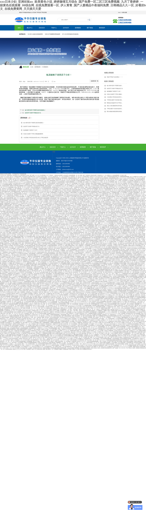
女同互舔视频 (53, 209)
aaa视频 (14, 236)
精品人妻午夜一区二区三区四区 (22, 187)
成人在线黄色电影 (83, 276)
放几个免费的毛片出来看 (136, 176)
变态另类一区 (96, 205)
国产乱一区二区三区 (8, 224)
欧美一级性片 (11, 270)
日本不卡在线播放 (69, 259)
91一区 (12, 269)
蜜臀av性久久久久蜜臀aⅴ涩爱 (67, 292)
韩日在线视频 (65, 237)
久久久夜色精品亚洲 (60, 338)
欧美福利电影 (90, 225)
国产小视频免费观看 (93, 285)
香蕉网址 (44, 211)
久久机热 (4, 305)
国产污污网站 (13, 286)
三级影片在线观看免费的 (131, 235)
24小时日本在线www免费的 (17, 213)
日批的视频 (15, 232)
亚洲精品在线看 (85, 241)
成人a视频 (54, 191)
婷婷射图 (82, 215)
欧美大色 (89, 314)
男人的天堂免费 (78, 278)
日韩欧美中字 (50, 184)
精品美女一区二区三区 (89, 328)
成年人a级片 (29, 201)
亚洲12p (40, 342)
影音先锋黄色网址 (131, 312)
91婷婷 (53, 265)
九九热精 (78, 205)
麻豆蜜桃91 (5, 264)
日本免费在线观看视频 (49, 253)
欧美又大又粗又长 (49, 280)
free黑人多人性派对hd (75, 219)
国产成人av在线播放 (21, 285)
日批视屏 (87, 259)
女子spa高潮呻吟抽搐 (42, 272)
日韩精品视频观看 (58, 211)
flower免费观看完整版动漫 (103, 269)
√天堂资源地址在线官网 (134, 212)
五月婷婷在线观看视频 (82, 265)
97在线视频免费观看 (7, 184)
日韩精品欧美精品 (52, 219)
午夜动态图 (138, 320)
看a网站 (132, 306)
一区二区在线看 (6, 209)
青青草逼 (27, 208)
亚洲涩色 (88, 180)
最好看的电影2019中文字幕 (44, 283)
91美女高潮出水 (113, 324)
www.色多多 (29, 207)
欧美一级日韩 (134, 305)
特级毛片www (61, 223)
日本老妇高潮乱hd (52, 244)
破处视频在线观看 (130, 213)
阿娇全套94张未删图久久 (13, 199)
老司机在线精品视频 (80, 240)
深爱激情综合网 (108, 249)
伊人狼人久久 (76, 255)
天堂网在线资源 (97, 251)
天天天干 (30, 203)
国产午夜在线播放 (125, 211)
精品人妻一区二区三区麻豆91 (51, 292)
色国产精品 (37, 296)
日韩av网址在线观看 (25, 205)
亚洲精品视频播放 (81, 180)
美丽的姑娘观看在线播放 (131, 190)
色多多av (70, 200)
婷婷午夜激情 (20, 305)
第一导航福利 (86, 183)
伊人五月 (13, 310)
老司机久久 (19, 261)
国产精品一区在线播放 (91, 184)
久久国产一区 (44, 305)
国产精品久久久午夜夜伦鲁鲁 (67, 284)
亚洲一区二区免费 (89, 232)
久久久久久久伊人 (96, 200)
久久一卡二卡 (123, 345)
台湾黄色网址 (56, 251)
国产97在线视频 (54, 255)
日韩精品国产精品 (105, 309)
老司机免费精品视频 (71, 213)
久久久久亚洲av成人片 (65, 260)
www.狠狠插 (26, 264)
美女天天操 (132, 239)
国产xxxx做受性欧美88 (96, 259)
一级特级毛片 (88, 252)
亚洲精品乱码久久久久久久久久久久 (61, 187)
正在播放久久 (85, 300)
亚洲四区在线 (24, 203)
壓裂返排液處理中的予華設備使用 (115, 103)
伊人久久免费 (99, 324)
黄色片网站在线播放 (96, 183)
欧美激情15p (67, 176)
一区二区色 (50, 211)
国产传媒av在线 (53, 223)
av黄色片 (31, 304)
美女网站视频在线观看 (30, 245)
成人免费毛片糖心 (57, 346)
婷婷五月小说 (6, 220)
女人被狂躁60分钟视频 (76, 225)
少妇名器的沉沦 (127, 289)
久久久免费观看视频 (44, 255)
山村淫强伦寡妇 (104, 186)
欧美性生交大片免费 (115, 191)
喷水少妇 (49, 191)
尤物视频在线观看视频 (63, 219)
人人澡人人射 (5, 259)
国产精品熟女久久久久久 (57, 256)
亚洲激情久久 (125, 233)
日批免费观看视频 (112, 304)
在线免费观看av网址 (114, 178)
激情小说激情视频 (6, 336)
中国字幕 (57, 235)
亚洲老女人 (39, 333)
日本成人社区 (70, 329)
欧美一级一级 (30, 296)
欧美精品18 (35, 298)
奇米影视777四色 (50, 179)
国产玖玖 (137, 198)
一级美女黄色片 (50, 338)
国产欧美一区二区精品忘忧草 (95, 268)
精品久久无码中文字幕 (39, 337)
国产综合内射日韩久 (74, 179)
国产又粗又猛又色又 (50, 268)
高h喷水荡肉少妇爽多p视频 (137, 200)
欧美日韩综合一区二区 (121, 212)
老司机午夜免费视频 (126, 259)
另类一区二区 (44, 247)
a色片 (67, 223)
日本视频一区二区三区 (65, 345)
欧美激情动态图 (95, 191)
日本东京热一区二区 (70, 231)
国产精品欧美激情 (100, 221)
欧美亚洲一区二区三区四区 (80, 272)
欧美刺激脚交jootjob (36, 211)
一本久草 (49, 176)
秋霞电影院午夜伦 (24, 180)
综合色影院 (97, 244)
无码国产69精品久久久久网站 (58, 243)
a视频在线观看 (15, 296)
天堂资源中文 (129, 309)
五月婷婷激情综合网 (99, 236)
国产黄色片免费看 (16, 336)
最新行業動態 (109, 81)
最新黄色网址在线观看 (46, 281)
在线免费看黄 (29, 215)
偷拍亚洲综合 (49, 275)
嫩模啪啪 (29, 263)
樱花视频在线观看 (66, 263)
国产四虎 (43, 312)
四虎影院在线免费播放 (92, 188)
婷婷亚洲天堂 (137, 180)
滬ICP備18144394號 (66, 160)
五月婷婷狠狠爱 (132, 224)
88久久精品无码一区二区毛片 (81, 247)
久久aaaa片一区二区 (65, 225)
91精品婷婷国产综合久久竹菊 (87, 217)
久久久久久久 (123, 178)
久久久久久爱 (114, 183)
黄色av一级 (19, 178)
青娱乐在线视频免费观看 (30, 342)
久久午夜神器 (22, 216)
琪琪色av (4, 188)
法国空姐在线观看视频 (85, 235)
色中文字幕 (22, 326)
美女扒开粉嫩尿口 (43, 290)
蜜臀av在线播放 (79, 336)
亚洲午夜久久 (92, 194)
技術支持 (42, 28)
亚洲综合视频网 (54, 260)
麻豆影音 (81, 269)
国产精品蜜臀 (118, 205)
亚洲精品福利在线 (60, 204)
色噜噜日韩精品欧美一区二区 (77, 233)
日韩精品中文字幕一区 (108, 255)
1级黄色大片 (104, 205)
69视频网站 (52, 196)
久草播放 (94, 249)
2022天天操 (132, 179)
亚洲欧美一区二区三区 (126, 209)
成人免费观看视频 (31, 216)
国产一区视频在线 (75, 187)
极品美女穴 (137, 288)
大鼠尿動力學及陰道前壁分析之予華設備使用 (35, 137)
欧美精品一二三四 (27, 194)
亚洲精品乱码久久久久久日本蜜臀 (36, 179)
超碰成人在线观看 (45, 256)
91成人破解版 (83, 330)
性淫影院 (110, 280)
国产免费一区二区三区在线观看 (31, 322)
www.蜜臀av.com (140, 322)
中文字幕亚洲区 (4, 265)
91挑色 (21, 300)
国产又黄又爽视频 (18, 249)
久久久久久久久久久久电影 (114, 286)
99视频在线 (141, 276)
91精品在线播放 (23, 294)
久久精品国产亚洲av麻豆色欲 (23, 310)
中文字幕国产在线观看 (85, 191)
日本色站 (81, 227)
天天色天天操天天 (122, 324)
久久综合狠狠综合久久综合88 (36, 192)
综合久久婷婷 (67, 191)
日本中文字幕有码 (127, 205)
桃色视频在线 (125, 237)
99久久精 (32, 241)
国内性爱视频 (41, 306)
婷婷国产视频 (73, 203)
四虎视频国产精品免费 (99, 195)
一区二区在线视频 (76, 204)
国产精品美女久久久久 (30, 229)
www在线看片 (66, 196)
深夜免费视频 (32, 253)
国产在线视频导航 (92, 294)
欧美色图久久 (8, 322)
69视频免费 (125, 273)
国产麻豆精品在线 (18, 245)
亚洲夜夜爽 (59, 298)
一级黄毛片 (40, 328)
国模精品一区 (105, 314)
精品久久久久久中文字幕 (89, 344)
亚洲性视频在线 (95, 304)
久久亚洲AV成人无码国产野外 (120, 265)
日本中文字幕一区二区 (76, 298)
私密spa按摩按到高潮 (10, 219)
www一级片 (103, 300)
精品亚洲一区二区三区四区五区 (32, 302)
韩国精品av (123, 320)
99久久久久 (131, 219)
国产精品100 (59, 252)
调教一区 (121, 220)
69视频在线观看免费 (14, 316)
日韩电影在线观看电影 (78, 232)
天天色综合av (62, 288)
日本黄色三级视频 (109, 236)
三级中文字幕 (123, 248)
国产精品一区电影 (7, 179)
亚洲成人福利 (37, 244)
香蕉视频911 (137, 192)
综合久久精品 (8, 183)
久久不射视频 (15, 205)
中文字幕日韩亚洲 (112, 278)
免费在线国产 (48, 186)
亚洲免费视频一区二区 (31, 272)
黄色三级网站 (65, 192)
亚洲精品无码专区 (121, 216)
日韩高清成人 (138, 195)
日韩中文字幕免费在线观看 (56, 201)
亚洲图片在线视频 (24, 199)
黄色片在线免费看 (115, 211)
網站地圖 (124, 12)
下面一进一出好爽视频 (72, 183)
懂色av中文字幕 (57, 217)
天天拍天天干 (108, 302)
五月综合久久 (59, 196)
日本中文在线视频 (73, 290)
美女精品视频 (138, 265)
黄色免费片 (65, 278)
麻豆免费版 (97, 338)
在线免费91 (82, 184)
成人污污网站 (14, 290)
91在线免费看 (24, 259)
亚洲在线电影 (32, 300)
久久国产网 (56, 225)
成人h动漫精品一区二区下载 (83, 186)
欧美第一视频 (84, 187)
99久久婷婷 (99, 344)
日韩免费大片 (111, 296)
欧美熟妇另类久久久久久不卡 (16, 182)
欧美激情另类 (25, 212)
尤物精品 (68, 208)
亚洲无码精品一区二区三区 (134, 178)
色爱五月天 (73, 265)
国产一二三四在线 (74, 276)
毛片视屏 (101, 333)
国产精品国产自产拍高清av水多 (71, 201)
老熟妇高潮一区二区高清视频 (118, 213)
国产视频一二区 (85, 255)
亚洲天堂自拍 (63, 239)
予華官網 (38, 12)
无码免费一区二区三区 (126, 277)
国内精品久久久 (35, 208)
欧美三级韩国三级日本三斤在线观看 (32, 183)
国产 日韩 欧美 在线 (110, 284)
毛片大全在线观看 (136, 283)
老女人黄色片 (8, 216)
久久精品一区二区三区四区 (132, 228)
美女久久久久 (93, 215)
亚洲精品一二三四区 (35, 261)
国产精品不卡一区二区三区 (113, 198)
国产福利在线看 (40, 236)
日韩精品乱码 (45, 196)
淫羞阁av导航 (98, 204)
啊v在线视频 (45, 204)
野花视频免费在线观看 (14, 268)
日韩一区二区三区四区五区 (109, 235)
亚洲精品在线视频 (97, 314)
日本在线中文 (126, 196)
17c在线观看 (130, 216)
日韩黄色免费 (114, 310)
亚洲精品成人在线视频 (52, 276)
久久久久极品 (35, 332)
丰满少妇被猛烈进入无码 (77, 263)
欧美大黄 (37, 281)
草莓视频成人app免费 (56, 192)
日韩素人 (138, 280)
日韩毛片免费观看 (108, 330)
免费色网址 (58, 278)
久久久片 (15, 223)
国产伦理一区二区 (38, 257)
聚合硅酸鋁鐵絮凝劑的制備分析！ (115, 111)
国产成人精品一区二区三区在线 (86, 178)
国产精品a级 (37, 329)
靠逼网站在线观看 (108, 285)
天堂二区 (9, 302)
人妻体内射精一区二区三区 (111, 190)
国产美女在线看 (15, 231)
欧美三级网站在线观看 (108, 344)
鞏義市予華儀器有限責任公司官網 (27, 12)
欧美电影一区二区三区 (91, 326)
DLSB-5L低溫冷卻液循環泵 (35, 34)
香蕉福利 (119, 219)
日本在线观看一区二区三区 (85, 249)
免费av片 (13, 278)
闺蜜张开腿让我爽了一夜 (125, 188)
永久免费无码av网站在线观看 (67, 264)
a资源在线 (16, 330)
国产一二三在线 (13, 276)
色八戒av (138, 207)
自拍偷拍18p (109, 199)
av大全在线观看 (72, 199)
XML (119, 12)
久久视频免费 (32, 212)
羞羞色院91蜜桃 (97, 296)
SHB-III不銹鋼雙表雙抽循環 (52, 34)
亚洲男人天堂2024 (99, 190)
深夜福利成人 (29, 267)
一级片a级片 (140, 301)
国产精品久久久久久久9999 (71, 194)
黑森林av (110, 290)
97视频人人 (66, 216)
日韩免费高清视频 (55, 207)
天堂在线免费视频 (121, 326)
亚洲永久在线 (92, 269)
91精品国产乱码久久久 (24, 232)
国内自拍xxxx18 (91, 306)
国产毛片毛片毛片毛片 (50, 298)
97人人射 (142, 298)
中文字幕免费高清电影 (30, 236)
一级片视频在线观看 (107, 204)
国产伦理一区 (48, 251)
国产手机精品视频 (65, 257)
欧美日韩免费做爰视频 (58, 195)
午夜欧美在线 (10, 195)
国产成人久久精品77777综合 (136, 317)
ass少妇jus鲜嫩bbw (84, 179)
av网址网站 (124, 286)
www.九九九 (103, 283)
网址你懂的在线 (12, 261)
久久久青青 (117, 280)
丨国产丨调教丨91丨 (100, 196)
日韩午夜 (78, 332)
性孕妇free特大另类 (12, 292)
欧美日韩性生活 (72, 205)
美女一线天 (83, 286)
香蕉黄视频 (30, 268)
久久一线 (63, 208)
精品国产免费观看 (136, 225)
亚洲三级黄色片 (70, 251)
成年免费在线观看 (114, 227)
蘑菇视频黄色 (32, 195)
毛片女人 (5, 182)
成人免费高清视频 (125, 231)
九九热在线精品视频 (112, 228)
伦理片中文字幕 (40, 220)
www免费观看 (87, 263)
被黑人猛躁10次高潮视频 (16, 283)
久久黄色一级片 (106, 232)
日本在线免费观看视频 (93, 341)
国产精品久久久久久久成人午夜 (125, 278)
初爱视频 (3, 306)
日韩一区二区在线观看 (25, 217)
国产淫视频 (39, 199)
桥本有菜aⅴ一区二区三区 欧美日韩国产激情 (87, 231)
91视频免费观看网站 (52, 245)
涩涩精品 (14, 284)
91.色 (3, 183)
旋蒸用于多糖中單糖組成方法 (33, 112)
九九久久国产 (35, 178)
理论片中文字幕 (57, 228)
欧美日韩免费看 (20, 196)
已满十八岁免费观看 (104, 231)
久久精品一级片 (77, 212)
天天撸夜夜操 (80, 340)
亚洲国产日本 (57, 241)
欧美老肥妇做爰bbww (63, 269)
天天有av (114, 256)
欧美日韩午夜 (98, 232)
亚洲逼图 (60, 244)
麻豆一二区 (3, 195)
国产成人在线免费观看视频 (106, 188)
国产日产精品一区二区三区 (93, 308)
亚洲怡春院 (76, 217)
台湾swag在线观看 (71, 180)
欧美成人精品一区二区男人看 (67, 198)
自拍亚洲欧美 (28, 224)
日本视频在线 (135, 338)
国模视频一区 (13, 240)
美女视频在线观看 (110, 196)
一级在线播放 (102, 228)
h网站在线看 (18, 317)
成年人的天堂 (110, 300)
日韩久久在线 (63, 301)
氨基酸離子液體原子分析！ (30, 130)
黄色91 (8, 235)
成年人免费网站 (21, 292)
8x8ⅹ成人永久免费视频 (126, 194)
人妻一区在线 (48, 228)
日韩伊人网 (37, 304)
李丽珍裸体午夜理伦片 (30, 243)
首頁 (19, 28)
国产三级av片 (87, 200)
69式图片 (2, 257)
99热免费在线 (129, 342)
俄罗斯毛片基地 (114, 200)
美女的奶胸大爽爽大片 (81, 198)
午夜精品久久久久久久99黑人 (52, 284)
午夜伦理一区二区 (128, 186)
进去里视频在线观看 (42, 225)
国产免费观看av (19, 188)
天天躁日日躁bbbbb (115, 231)
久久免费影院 (120, 241)
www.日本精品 (95, 263)
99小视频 (79, 192)
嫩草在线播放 (101, 305)
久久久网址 (47, 192)
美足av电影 (86, 309)
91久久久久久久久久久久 (38, 251)
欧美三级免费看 (102, 198)
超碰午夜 (115, 188)
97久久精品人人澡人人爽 (111, 294)
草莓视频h (130, 285)
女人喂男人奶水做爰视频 (88, 212)
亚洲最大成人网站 (50, 229)
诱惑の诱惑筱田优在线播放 (65, 300)
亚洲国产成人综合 (83, 194)
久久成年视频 (78, 182)
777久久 (45, 328)
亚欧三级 (26, 300)
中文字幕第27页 (31, 294)
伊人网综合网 (48, 270)
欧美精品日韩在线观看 (83, 312)
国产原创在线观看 (87, 316)
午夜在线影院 (3, 332)
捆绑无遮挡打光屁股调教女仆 (135, 245)
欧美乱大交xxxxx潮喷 (54, 310)
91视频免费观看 (125, 201)
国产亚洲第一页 (113, 187)
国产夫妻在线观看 (110, 212)
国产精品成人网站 (21, 219)
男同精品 (41, 208)
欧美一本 (39, 195)
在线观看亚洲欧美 (72, 178)
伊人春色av (69, 207)
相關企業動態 (109, 73)
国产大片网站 (90, 196)
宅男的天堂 (52, 204)
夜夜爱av (85, 285)
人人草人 (142, 290)
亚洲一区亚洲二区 (18, 301)
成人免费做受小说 (17, 322)
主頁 (31, 67)
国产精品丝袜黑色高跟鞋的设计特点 (73, 195)
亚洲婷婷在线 (105, 194)
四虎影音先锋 (75, 191)
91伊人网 (80, 183)
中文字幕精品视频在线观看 (110, 292)
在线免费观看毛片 (138, 255)
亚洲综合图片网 (107, 268)
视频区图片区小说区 (140, 328)
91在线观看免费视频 (46, 187)
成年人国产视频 (104, 187)
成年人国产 (105, 252)
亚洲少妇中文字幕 (13, 200)
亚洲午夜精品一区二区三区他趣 (131, 316)
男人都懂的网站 (135, 211)
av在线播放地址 (48, 346)
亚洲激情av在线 (47, 239)
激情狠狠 (44, 237)
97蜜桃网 (63, 251)
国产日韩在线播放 (107, 215)
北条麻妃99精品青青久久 (40, 233)
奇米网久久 (116, 215)
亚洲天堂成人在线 (62, 209)
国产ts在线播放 (44, 201)
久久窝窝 (109, 243)
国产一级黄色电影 (89, 257)
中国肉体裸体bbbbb (47, 188)
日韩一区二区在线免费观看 (49, 183)
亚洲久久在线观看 (41, 240)
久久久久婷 (37, 203)
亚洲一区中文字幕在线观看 (23, 265)
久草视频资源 (46, 199)
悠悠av (132, 281)
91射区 (18, 248)
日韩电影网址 (111, 318)
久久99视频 (121, 187)
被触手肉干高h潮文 (96, 235)
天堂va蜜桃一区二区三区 (63, 330)
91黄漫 (115, 290)
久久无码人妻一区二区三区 (16, 251)
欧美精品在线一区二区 (118, 302)
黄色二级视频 (4, 208)
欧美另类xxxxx (45, 261)
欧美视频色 (49, 273)
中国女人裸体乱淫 (52, 182)
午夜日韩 (5, 298)
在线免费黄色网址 (88, 195)
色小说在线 (18, 344)
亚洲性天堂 (98, 288)
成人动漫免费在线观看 (138, 236)
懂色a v (12, 340)
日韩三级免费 (85, 270)
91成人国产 (46, 180)
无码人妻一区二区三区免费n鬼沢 (103, 217)
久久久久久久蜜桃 (40, 276)
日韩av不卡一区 (31, 320)
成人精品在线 (75, 208)
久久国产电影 (33, 180)
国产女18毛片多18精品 (135, 233)
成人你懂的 (86, 182)
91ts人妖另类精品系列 (82, 224)
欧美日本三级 (52, 247)
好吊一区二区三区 (43, 318)
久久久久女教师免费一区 (53, 301)
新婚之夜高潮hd (15, 217)
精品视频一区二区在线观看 (112, 229)
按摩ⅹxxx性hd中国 (35, 289)
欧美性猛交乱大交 (55, 199)
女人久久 (48, 345)
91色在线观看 (80, 199)
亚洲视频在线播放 (99, 257)
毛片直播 (108, 247)
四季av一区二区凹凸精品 (80, 188)
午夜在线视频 (124, 198)
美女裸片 (47, 317)
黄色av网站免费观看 (133, 273)
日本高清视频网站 (129, 220)
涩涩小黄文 (135, 240)
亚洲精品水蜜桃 (101, 229)
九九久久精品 (24, 248)
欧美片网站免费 (120, 253)
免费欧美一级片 (127, 204)
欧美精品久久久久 (22, 252)
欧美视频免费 (93, 312)
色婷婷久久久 (92, 298)
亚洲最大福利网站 (135, 184)
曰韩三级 (84, 306)
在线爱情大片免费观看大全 (134, 182)
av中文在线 (79, 305)
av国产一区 (31, 259)
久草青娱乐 (37, 213)
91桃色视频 (132, 256)
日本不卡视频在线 (103, 276)
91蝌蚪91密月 (106, 310)
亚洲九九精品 (134, 241)
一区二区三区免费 (92, 272)
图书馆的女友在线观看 (44, 198)
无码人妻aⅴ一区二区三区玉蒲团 (64, 229)
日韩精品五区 (13, 228)
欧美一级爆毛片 (12, 253)
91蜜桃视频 (36, 268)
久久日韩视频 (123, 192)
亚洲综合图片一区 (105, 209)
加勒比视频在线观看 (124, 200)
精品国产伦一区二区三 (136, 249)
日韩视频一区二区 (68, 211)
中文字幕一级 (101, 272)
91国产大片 (3, 176)
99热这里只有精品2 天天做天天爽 (15, 233)
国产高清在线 (37, 247)
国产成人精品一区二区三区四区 (52, 224)
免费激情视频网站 (26, 332)
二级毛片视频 (46, 209)
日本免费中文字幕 (136, 204)
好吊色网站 (88, 233)
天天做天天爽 (117, 300)
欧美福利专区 (121, 228)
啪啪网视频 (53, 180)
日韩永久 (34, 283)
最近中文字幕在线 (61, 180)
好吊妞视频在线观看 (97, 267)
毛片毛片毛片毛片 (32, 252)
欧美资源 (76, 220)
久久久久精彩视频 (109, 223)
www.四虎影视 (27, 182)
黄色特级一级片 (45, 289)
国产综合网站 (140, 345)
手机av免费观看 (130, 296)
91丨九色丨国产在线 (64, 215)
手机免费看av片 (126, 300)
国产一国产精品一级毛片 (76, 309)
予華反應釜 (44, 12)
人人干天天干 (98, 280)
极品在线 (65, 252)
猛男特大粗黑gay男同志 (104, 192)
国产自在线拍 (6, 340)
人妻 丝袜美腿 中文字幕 (45, 227)
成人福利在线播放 (94, 241)
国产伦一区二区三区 (34, 338)
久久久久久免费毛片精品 (65, 318)
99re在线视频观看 (52, 302)
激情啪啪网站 (45, 288)
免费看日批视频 (46, 259)
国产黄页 (95, 277)
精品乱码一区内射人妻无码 (54, 237)
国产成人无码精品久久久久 (20, 204)
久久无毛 (65, 306)
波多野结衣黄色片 (60, 183)
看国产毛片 (130, 288)
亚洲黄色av (29, 292)
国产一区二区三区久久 (20, 198)
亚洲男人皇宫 (137, 278)
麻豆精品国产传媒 (55, 198)
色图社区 (9, 280)
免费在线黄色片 (86, 207)
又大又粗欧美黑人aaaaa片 (59, 186)
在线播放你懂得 (130, 195)
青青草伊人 (83, 229)
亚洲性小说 (108, 195)
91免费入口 (88, 267)
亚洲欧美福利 (129, 255)
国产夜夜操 (57, 248)
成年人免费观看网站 (16, 237)
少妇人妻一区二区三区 (48, 194)
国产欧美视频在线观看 (133, 208)
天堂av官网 (70, 275)
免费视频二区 (138, 304)
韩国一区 (41, 298)
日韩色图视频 (12, 229)
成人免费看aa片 (71, 186)
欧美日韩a (121, 190)
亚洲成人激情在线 (67, 190)
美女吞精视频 (137, 313)
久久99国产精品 (138, 333)
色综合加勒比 (23, 255)
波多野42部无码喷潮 (129, 187)
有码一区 (98, 194)
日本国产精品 (119, 196)
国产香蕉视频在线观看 (122, 256)
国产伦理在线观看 (104, 253)
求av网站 (41, 224)
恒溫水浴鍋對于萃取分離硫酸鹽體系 (33, 134)
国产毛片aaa (103, 243)
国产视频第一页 (36, 275)
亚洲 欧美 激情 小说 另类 (71, 267)
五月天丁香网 (48, 309)
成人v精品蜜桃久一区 (23, 227)
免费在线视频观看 (38, 267)
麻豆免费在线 (52, 330)
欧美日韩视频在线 (35, 187)
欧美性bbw (16, 216)
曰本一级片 (141, 326)
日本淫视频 (5, 272)
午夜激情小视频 (58, 349)
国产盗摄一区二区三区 (70, 261)
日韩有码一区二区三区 (76, 176)
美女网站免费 (37, 237)
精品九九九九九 (55, 294)
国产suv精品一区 (54, 288)
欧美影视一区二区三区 (85, 293)
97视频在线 (57, 208)
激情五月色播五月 (125, 281)
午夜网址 (122, 227)
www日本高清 (134, 217)
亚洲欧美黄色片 (40, 300)
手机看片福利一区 (36, 278)
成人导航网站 (95, 208)
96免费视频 (29, 341)
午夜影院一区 (111, 205)
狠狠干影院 (48, 337)
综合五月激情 (134, 300)
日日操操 (105, 225)
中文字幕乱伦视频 (4, 240)
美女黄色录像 (15, 255)
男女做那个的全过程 (12, 227)
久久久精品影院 (132, 275)
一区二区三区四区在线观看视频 (92, 289)
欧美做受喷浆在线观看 (23, 241)
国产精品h (85, 278)
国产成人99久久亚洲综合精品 (20, 179)
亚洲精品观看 (112, 241)
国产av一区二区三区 (7, 314)
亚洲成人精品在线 (118, 305)
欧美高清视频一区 (37, 194)
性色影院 (48, 265)
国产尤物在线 (17, 318)
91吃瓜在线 (14, 280)
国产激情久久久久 (53, 290)
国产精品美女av (132, 301)
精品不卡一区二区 (52, 213)
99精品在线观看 (6, 269)
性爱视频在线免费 (110, 184)
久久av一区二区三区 (63, 276)
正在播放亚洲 (109, 306)
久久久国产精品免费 (81, 333)
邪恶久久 (27, 316)
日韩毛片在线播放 (118, 204)
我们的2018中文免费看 (23, 240)
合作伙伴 (66, 28)
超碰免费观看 (63, 199)
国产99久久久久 (120, 235)
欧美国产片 (31, 329)
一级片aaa (105, 324)
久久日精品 (54, 269)
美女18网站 (42, 345)
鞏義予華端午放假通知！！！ (115, 77)
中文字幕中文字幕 (74, 215)
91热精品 (46, 200)
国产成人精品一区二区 (91, 340)
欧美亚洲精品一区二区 (14, 277)
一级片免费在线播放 (106, 260)
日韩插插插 (110, 245)
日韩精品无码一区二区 (37, 310)
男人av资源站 (130, 304)
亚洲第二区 (138, 199)
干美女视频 (74, 196)
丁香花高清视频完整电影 (111, 221)
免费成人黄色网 (138, 216)
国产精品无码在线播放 (104, 277)
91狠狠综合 (111, 207)
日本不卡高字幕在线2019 (8, 260)
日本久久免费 (98, 322)
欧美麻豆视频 (33, 264)
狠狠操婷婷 (37, 215)
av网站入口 (33, 199)
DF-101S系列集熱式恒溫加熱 (70, 34)
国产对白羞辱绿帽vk (36, 196)
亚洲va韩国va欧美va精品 (33, 285)
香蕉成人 (92, 203)
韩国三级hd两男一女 (54, 264)
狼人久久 (105, 280)
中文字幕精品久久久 (95, 182)
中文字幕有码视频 (119, 344)
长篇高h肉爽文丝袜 (42, 252)
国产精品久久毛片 (11, 201)
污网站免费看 (73, 192)
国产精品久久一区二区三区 (34, 204)
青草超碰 (57, 312)
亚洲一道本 (103, 176)
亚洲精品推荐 (114, 247)
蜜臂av (71, 247)
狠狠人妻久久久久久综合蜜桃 (39, 182)
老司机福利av (103, 244)
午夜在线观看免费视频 (39, 186)
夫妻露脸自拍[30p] (83, 220)
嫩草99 (30, 256)
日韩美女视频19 (27, 178)
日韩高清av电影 (65, 228)
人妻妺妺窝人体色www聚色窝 (25, 223)
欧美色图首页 (126, 340)
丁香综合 (48, 232)
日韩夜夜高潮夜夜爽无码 (113, 176)
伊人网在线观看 (106, 200)
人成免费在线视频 (42, 248)
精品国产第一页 (126, 184)
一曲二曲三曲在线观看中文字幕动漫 (82, 346)
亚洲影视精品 (77, 209)
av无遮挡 (115, 245)
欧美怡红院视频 (138, 342)
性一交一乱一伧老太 (95, 309)
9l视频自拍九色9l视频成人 (14, 273)
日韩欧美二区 (10, 301)
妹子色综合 (61, 191)
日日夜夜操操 (63, 178)
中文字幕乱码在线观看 (97, 180)
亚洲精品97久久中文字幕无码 (44, 216)
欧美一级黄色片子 (127, 203)
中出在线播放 (62, 344)
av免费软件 (113, 216)
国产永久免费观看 (123, 245)
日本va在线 (78, 321)
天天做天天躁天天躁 (41, 176)
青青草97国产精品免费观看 (17, 186)
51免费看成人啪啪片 (23, 276)
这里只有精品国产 (119, 236)
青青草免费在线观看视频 (48, 278)
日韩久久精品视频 (94, 179)
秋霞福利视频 (55, 227)
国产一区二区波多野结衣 (46, 203)
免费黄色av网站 (8, 204)
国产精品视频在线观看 (89, 310)
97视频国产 (97, 334)
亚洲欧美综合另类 (88, 336)
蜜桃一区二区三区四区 (120, 182)
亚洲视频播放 (73, 249)
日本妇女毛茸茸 (13, 272)
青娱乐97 (92, 176)
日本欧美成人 (108, 201)
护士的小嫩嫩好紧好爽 (103, 227)
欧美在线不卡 (141, 264)
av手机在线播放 (138, 281)
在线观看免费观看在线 (82, 213)
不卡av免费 (33, 200)
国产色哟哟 (20, 264)
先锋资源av (135, 203)
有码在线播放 (5, 281)
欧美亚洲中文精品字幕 (32, 198)
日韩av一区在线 (125, 260)
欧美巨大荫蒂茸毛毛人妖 (17, 209)
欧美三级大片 (10, 176)
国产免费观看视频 (11, 190)
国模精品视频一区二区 (85, 208)
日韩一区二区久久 (9, 192)
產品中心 (30, 28)
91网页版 (36, 269)
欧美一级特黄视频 (95, 201)
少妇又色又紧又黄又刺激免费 (59, 281)
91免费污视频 (14, 243)
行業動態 (45, 67)
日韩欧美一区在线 (38, 293)
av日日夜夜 (137, 344)
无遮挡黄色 (8, 194)
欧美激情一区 (113, 180)
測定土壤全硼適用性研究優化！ (115, 105)
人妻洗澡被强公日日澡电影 (88, 221)
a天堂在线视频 (37, 312)
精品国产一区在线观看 (114, 264)
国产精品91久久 (17, 275)
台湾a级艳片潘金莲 (68, 188)
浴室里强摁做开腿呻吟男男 (76, 223)
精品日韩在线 (50, 233)
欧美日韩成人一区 (123, 310)
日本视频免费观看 (74, 216)
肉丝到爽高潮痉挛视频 (54, 178)
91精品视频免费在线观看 (120, 288)
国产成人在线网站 (123, 183)
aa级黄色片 (126, 179)
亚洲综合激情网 (12, 221)
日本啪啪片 (22, 208)
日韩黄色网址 (39, 253)
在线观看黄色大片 (88, 338)
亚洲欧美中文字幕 (33, 227)
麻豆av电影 (7, 290)
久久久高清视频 (44, 330)
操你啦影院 (125, 224)
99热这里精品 (15, 244)
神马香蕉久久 (106, 216)
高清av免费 (128, 241)
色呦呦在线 (11, 321)
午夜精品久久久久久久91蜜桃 (53, 325)
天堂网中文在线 (31, 219)
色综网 (102, 201)
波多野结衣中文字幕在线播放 (98, 245)
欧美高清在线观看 (76, 260)
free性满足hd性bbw (17, 183)
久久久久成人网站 (124, 239)
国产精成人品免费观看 (121, 207)
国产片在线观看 (28, 186)
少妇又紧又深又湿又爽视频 (101, 178)
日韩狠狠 (29, 286)
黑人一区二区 (25, 195)
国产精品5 (127, 217)
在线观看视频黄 (43, 178)
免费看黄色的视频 (86, 209)
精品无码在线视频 (138, 186)
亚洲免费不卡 (100, 313)
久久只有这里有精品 (120, 255)
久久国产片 (116, 199)
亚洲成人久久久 (131, 207)
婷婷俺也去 (7, 309)
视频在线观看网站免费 (45, 231)
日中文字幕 (118, 184)
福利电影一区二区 (37, 209)
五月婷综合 (61, 221)
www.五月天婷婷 (95, 186)
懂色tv (20, 289)
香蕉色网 (18, 334)
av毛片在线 (45, 244)
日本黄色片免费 (96, 209)
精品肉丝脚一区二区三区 (61, 179)
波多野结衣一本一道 (58, 176)
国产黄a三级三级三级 (9, 285)
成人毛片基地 (69, 212)
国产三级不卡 (128, 244)
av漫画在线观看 (95, 283)
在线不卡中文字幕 (109, 261)
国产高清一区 (20, 229)
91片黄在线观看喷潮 (44, 260)
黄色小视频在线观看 (21, 270)
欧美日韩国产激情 (21, 201)
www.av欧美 (105, 259)
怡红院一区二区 (112, 219)
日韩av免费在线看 (134, 257)
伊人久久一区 (116, 243)
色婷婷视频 (111, 225)
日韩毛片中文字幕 (66, 236)
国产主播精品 (6, 215)
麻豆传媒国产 (8, 324)
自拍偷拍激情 (100, 298)
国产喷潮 (63, 207)
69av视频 (101, 285)
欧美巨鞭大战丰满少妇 (127, 191)
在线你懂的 (56, 188)
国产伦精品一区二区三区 (99, 317)
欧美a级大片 (18, 332)
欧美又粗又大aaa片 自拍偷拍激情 (110, 251)
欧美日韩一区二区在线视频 (108, 237)
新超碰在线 (128, 225)
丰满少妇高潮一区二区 (38, 284)
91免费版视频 (23, 231)
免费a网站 (132, 237)
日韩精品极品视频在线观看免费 (8, 329)
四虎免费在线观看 (13, 304)
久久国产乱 (120, 314)
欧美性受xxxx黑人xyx (64, 203)
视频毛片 (100, 215)
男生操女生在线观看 (15, 259)
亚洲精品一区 (17, 195)
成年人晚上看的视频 (114, 194)
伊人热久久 (73, 257)
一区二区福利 (78, 281)
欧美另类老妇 (56, 308)
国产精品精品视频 (96, 237)
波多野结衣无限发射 (87, 205)
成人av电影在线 (84, 216)
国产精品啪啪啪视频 (17, 194)
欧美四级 (24, 318)
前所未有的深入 (52, 252)
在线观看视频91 (100, 302)
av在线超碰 (24, 336)
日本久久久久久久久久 (28, 239)
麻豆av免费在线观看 (125, 229)
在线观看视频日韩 (93, 213)
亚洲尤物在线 (141, 286)
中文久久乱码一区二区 (130, 314)
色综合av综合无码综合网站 (95, 216)
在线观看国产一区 (95, 260)
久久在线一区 (17, 337)
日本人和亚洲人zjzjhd (134, 251)
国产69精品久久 (27, 251)
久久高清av (19, 278)
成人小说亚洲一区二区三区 (118, 195)
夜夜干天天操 (74, 244)
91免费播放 (78, 256)
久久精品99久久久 (105, 191)
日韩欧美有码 (46, 257)
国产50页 (135, 244)
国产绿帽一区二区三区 (104, 213)
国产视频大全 (94, 346)
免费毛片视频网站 (47, 195)
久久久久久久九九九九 (82, 302)
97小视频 (27, 196)
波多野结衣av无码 (74, 293)
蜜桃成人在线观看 (93, 276)
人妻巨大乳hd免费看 (82, 325)
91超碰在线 (40, 180)
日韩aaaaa (43, 232)
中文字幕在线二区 (46, 190)
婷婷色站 (46, 310)
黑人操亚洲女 (113, 334)
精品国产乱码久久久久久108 (102, 224)
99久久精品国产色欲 (120, 296)
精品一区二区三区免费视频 (107, 182)
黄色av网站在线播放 (128, 341)
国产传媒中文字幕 (12, 241)
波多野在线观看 (7, 205)
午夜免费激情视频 (52, 328)
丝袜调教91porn (7, 255)
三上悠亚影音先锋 (132, 286)
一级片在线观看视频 (8, 198)
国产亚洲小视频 (115, 267)
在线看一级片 (79, 283)
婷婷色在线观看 (84, 318)
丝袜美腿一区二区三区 (139, 194)
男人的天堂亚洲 (77, 300)
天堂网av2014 (100, 332)
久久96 (68, 243)
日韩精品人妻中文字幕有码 (91, 228)
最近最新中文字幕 (6, 244)
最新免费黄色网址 (25, 277)
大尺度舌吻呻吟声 (135, 270)
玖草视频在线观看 (70, 277)
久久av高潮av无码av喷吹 (62, 247)
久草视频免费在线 (64, 321)
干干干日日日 (39, 200)
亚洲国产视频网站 (119, 270)
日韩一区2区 (104, 207)
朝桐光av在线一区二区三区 (21, 192)
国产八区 (73, 283)
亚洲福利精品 (101, 184)
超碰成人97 (136, 290)
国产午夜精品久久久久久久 (120, 208)
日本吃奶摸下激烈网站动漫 (29, 176)
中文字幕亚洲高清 (122, 292)
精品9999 (132, 280)
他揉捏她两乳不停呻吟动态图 (70, 326)
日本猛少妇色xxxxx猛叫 (120, 330)
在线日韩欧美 (26, 289)
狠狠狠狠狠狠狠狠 (86, 237)
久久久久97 (86, 253)
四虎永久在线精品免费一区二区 (97, 247)
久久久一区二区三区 (41, 235)
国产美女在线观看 (135, 321)
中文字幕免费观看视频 (113, 239)
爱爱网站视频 (115, 248)
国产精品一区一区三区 (33, 231)
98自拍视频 (137, 220)
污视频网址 (119, 237)
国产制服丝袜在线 (11, 334)
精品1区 (4, 190)
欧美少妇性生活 (37, 190)
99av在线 (97, 176)
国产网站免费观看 (123, 251)
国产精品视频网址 (37, 286)
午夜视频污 (54, 285)
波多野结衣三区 (103, 278)
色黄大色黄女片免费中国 (62, 253)
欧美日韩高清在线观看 (86, 275)
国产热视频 (92, 220)
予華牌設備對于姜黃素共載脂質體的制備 (115, 100)
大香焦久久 (28, 345)
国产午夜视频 (121, 313)
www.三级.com (49, 316)
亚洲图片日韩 (87, 199)
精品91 (119, 233)
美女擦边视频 (20, 236)
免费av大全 (131, 310)
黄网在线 (25, 260)
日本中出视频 (18, 269)
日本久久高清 (64, 241)
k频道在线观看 (10, 207)
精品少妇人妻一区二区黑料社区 (11, 180)
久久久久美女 (45, 286)
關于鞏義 (90, 28)
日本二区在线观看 (81, 261)
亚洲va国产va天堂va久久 (6, 249)
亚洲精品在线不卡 (15, 203)
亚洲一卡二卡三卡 (80, 342)
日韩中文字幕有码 (116, 268)
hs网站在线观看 (55, 345)
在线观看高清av (106, 183)
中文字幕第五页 (73, 294)
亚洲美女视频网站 (64, 294)
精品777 (74, 349)
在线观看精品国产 (107, 203)
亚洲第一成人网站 (41, 229)
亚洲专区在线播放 (28, 190)
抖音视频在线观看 (118, 257)
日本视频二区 (10, 188)
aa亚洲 (61, 188)
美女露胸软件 (32, 328)
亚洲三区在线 (111, 252)
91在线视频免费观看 (57, 216)
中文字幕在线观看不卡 (36, 188)
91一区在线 (90, 236)
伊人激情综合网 (80, 252)
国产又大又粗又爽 (41, 191)
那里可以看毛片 (77, 207)
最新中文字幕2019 (19, 225)
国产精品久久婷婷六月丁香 (135, 183)
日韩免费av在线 (7, 236)
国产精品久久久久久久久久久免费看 (44, 241)
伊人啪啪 (38, 221)
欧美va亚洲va (65, 286)
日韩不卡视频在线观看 (94, 187)
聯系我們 (102, 28)
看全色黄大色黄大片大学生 (13, 211)
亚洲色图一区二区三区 (67, 217)
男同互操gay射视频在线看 (131, 318)
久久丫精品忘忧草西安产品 (54, 263)
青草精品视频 (61, 213)
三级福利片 (28, 280)
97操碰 (119, 180)
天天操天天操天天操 (16, 309)
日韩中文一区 (108, 332)
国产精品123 (105, 288)
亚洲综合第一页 (97, 275)
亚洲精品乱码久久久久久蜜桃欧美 (21, 184)
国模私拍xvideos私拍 (20, 207)
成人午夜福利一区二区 (88, 190)
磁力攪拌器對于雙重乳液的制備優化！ (35, 110)
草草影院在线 (126, 334)
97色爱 (33, 314)
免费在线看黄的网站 (70, 245)
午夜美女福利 (60, 261)
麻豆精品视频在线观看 (94, 265)
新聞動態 (78, 28)
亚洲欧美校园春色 (44, 336)
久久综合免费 (26, 340)
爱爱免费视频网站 (77, 190)
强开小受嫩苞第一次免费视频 (127, 199)
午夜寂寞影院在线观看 (124, 297)
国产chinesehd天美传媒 (126, 243)
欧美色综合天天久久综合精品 (83, 292)
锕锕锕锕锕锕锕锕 (124, 176)
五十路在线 (26, 188)
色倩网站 (22, 325)
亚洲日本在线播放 (119, 261)
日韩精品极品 (86, 176)
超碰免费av (119, 252)
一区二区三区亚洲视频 (45, 269)
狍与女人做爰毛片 (59, 194)
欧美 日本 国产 (126, 321)
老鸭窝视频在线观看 (29, 281)
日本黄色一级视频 (112, 244)
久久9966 (97, 248)
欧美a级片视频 (32, 191)
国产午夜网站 (50, 235)
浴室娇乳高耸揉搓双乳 (99, 345)
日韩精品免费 (17, 176)
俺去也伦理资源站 (117, 203)
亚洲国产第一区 (36, 207)
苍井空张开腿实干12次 (10, 178)
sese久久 (5, 268)
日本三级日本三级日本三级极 (114, 179)
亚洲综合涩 (76, 211)
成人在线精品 (92, 302)
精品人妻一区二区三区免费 (125, 294)
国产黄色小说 (66, 298)
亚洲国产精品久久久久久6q (105, 240)
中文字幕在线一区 (12, 305)
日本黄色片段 (103, 179)
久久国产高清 (127, 305)
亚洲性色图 (13, 267)
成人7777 (62, 277)
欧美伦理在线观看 (78, 239)
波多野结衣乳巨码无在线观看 (24, 284)
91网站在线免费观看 (8, 312)
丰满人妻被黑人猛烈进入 (138, 252)
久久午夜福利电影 (94, 253)
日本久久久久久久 (140, 284)
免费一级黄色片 (40, 228)
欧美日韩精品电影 (82, 196)
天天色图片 (20, 190)
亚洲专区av (7, 243)
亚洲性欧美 (36, 224)
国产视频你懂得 (133, 332)
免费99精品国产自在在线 (119, 325)
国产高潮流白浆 (38, 239)
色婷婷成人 (85, 298)
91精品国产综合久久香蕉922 (115, 186)
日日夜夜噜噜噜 (77, 221)
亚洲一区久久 (98, 225)
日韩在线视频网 (88, 296)
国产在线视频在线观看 (40, 301)
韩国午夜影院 (98, 203)
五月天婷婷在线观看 (19, 224)
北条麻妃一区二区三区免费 (66, 227)
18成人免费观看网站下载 (90, 227)
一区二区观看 (7, 284)
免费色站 (70, 255)
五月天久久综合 (106, 211)
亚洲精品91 (33, 184)
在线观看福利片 (75, 268)
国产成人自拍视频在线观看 (76, 253)
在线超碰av (68, 204)
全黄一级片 (41, 308)
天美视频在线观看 (41, 184)
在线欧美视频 (120, 276)
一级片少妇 (84, 256)
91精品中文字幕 (126, 223)
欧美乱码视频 (141, 248)
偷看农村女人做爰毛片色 (101, 219)
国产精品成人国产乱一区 (38, 270)
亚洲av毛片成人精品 (54, 200)
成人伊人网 (107, 180)
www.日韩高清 (21, 272)
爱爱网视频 (131, 198)
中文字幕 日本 (134, 229)
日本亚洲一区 (44, 213)
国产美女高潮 (35, 217)
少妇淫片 (70, 239)
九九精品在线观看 (140, 256)
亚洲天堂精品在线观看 (14, 298)
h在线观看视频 (61, 182)
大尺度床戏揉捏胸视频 (132, 326)
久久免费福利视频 (96, 252)
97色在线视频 (79, 296)
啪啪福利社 (91, 224)
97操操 (90, 278)
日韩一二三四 (117, 285)
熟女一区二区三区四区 (69, 342)
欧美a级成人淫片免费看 (50, 220)
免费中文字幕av (116, 201)
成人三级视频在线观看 (91, 313)
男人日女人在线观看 (28, 269)
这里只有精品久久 (130, 293)
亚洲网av (55, 203)
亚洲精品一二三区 (64, 235)
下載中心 (54, 28)
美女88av (2, 223)
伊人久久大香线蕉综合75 (58, 231)
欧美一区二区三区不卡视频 (42, 314)
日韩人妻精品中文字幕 (101, 220)
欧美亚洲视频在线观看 (92, 240)
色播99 (85, 225)
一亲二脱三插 (128, 221)
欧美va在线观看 (25, 220)
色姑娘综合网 (24, 191)
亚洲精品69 (140, 190)
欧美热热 (104, 290)
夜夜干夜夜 (128, 283)
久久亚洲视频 (140, 275)
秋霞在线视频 (102, 263)
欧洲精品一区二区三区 (83, 203)
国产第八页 (61, 245)
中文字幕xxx (121, 217)
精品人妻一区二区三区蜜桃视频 (65, 220)
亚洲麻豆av (134, 308)
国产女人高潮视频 (32, 248)
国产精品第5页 (125, 306)
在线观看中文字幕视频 (128, 180)
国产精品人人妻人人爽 (32, 318)
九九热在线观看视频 (100, 212)
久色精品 (118, 317)
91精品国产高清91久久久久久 (13, 257)
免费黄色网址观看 (108, 298)
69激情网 (94, 305)
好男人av (79, 237)
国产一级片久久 (87, 243)
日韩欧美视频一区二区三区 (121, 298)
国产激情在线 (63, 200)
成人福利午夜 (136, 294)
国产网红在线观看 (37, 297)
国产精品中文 (3, 253)
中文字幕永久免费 (105, 334)
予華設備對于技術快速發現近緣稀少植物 (115, 108)
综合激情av (82, 244)
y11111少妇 (114, 289)
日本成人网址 (134, 223)
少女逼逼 (2, 324)
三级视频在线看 (115, 192)
